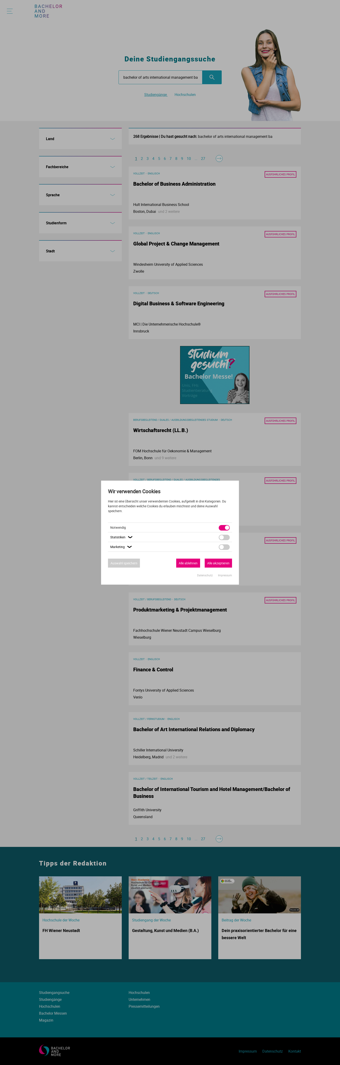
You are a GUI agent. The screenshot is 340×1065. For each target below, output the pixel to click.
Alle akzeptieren (218, 563)
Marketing (121, 547)
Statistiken (122, 537)
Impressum (225, 575)
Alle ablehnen (188, 563)
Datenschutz (205, 575)
